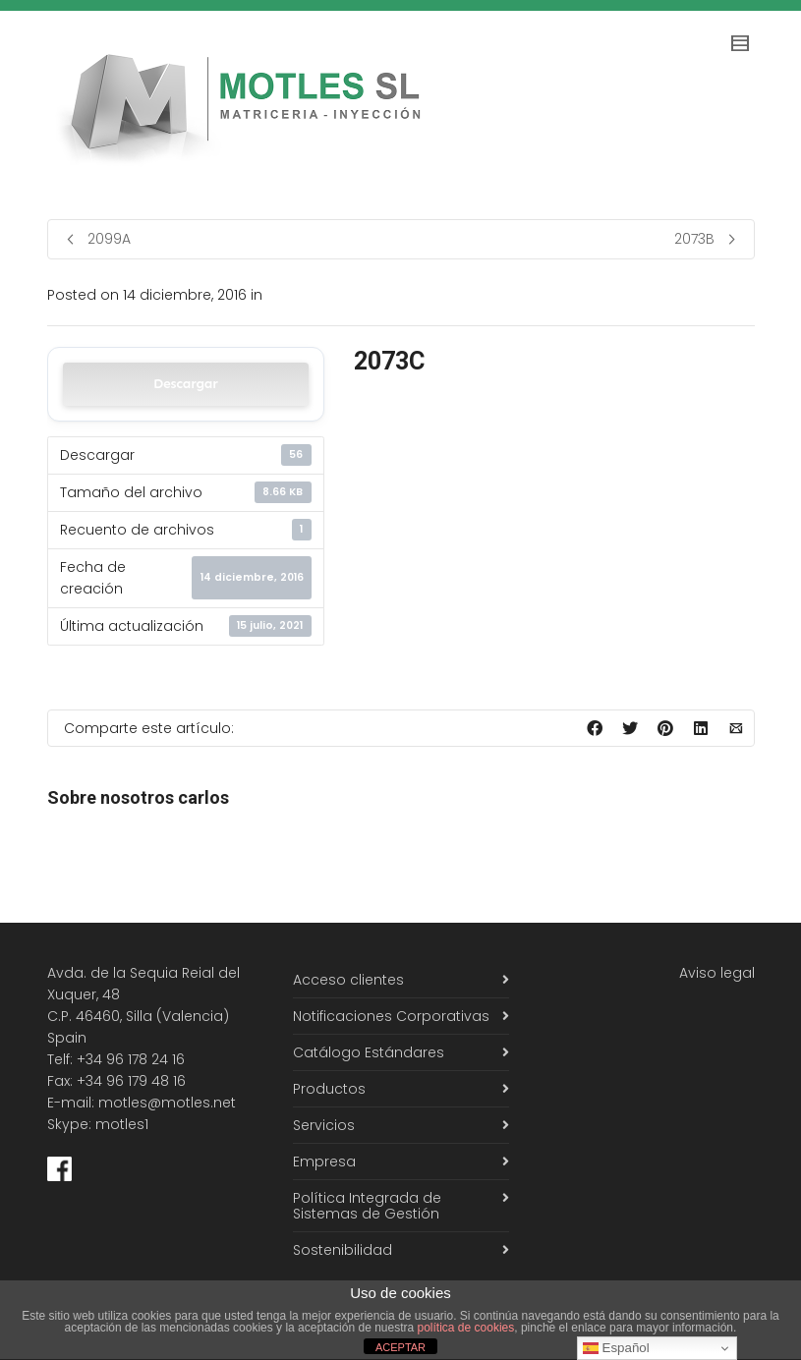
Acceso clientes (348, 980)
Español (616, 1348)
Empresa (324, 1161)
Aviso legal (717, 973)
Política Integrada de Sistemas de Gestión (367, 1205)
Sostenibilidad (342, 1250)
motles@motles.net (167, 1102)
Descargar (185, 383)
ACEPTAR (400, 1347)
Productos (329, 1089)
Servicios (324, 1125)
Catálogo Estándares (368, 1052)
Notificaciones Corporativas (391, 1016)
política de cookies (466, 1327)
